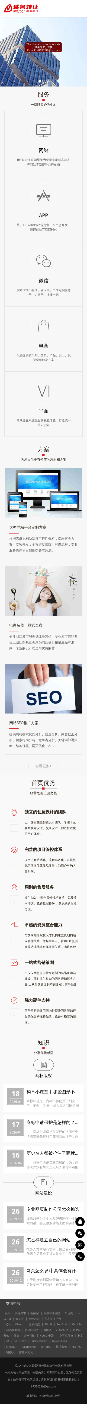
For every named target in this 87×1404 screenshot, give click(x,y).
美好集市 (20, 1313)
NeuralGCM (47, 1335)
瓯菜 (7, 1313)
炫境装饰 (61, 1347)
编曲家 (34, 1313)
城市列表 (32, 1396)
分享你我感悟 (43, 1052)
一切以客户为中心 (44, 104)
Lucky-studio (39, 1341)
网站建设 (43, 1193)
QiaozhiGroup (15, 1324)
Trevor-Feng (59, 1341)
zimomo (46, 1347)
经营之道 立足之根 (43, 793)
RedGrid (61, 1324)
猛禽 (16, 1335)
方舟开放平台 (52, 1319)
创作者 (47, 1330)
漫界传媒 (34, 1324)
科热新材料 (13, 1330)
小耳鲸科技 (66, 1335)
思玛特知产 (32, 1330)
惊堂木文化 (26, 1352)
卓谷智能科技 (51, 1313)
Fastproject (29, 1347)
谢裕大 (10, 1352)
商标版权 (43, 1075)
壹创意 (20, 1319)
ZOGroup (62, 1330)
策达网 (69, 1313)
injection (11, 1347)
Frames (76, 1347)
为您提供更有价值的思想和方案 (43, 459)
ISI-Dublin (20, 1341)
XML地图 (55, 1396)
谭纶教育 (34, 1319)
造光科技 (29, 1335)
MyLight (77, 1324)
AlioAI (48, 1324)
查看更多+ (43, 766)
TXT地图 (43, 1396)
